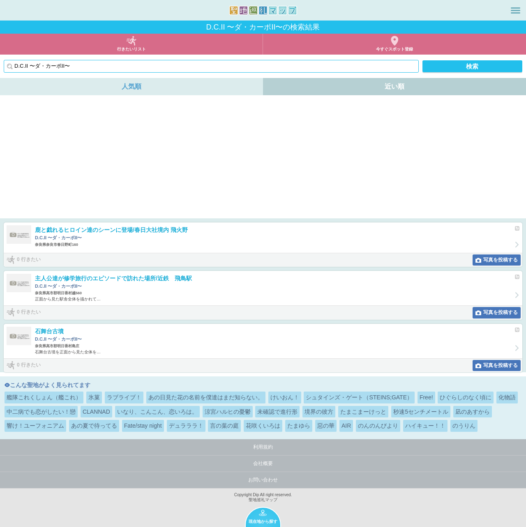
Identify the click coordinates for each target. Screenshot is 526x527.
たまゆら (298, 425)
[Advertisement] (263, 156)
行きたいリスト (131, 49)
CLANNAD (96, 411)
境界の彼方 (319, 411)
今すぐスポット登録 (394, 49)
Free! (426, 397)
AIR (346, 425)
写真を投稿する (500, 260)
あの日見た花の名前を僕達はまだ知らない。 (205, 397)
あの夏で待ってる (94, 425)
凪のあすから (472, 411)
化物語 (507, 397)
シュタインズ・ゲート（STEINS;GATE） (359, 397)
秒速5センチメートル (420, 411)
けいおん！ (284, 397)
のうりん (463, 425)
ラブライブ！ (124, 397)
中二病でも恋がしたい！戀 (41, 411)
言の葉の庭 (224, 425)
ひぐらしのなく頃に (465, 397)
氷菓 (94, 397)
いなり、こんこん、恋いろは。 (157, 411)
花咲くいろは (263, 425)
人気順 (131, 86)
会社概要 (263, 463)
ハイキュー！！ (425, 425)
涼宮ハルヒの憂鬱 (228, 411)
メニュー (515, 10)
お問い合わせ (263, 480)
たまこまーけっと (363, 411)
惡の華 (326, 425)
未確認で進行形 (277, 411)
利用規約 (263, 447)
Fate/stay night (143, 425)
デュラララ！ (186, 425)
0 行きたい (29, 259)
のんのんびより (378, 425)
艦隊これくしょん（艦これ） (44, 397)
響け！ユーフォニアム (35, 425)
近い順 (394, 86)
